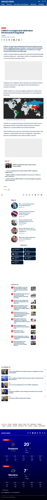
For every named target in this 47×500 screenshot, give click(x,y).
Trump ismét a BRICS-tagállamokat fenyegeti (20, 398)
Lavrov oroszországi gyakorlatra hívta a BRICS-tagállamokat (23, 384)
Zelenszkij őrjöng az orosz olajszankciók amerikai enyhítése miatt (22, 327)
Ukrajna (24, 424)
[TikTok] (37, 433)
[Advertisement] (23, 16)
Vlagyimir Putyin (33, 424)
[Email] (14, 40)
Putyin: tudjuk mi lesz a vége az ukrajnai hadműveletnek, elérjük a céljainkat (21, 337)
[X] (30, 250)
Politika (9, 424)
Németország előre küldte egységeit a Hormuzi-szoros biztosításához (26, 221)
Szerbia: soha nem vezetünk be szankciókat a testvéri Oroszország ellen (26, 213)
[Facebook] (17, 250)
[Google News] (35, 433)
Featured (20, 424)
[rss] (17, 262)
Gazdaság (39, 424)
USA (28, 424)
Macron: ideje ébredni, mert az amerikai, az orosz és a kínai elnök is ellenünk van (27, 230)
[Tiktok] (30, 254)
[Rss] (45, 433)
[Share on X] (7, 40)
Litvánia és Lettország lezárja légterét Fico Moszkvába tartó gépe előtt (21, 302)
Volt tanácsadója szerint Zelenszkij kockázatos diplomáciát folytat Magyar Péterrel (20, 343)
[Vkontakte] (17, 258)
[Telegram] (30, 258)
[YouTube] (33, 433)
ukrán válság (15, 424)
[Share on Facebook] (4, 40)
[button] (37, 1)
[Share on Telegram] (11, 40)
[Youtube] (17, 254)
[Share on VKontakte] (9, 40)
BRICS (9, 189)
